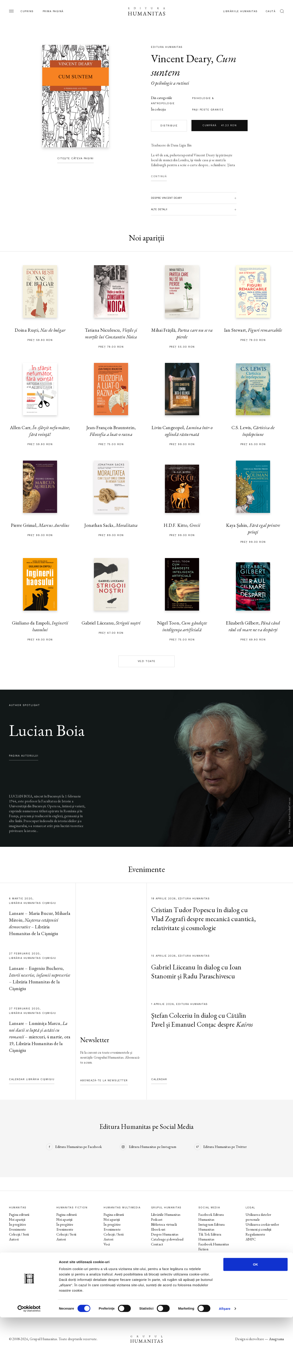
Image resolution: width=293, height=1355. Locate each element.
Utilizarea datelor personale (258, 1217)
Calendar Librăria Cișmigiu (31, 1079)
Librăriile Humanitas (240, 11)
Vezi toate (146, 661)
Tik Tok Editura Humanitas (209, 1237)
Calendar (159, 1079)
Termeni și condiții (258, 1229)
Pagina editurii (19, 1214)
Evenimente (17, 1229)
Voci (107, 1244)
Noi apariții (17, 1219)
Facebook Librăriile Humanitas (212, 1276)
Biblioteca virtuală (164, 1224)
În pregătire (17, 1224)
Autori (14, 1239)
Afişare (225, 1346)
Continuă (159, 176)
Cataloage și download (167, 1239)
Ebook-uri (158, 1229)
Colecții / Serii (19, 1234)
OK (255, 1302)
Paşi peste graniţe (208, 109)
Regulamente (255, 1234)
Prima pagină (53, 11)
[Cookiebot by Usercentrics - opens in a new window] (29, 1346)
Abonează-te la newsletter (104, 1080)
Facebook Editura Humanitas (211, 1217)
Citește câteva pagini (75, 158)
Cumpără (219, 125)
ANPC (251, 1239)
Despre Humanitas (164, 1234)
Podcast (156, 1219)
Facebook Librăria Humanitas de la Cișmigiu (216, 1286)
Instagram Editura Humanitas (211, 1227)
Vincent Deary (181, 58)
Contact (157, 1244)
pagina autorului (23, 755)
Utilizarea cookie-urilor (262, 1224)
